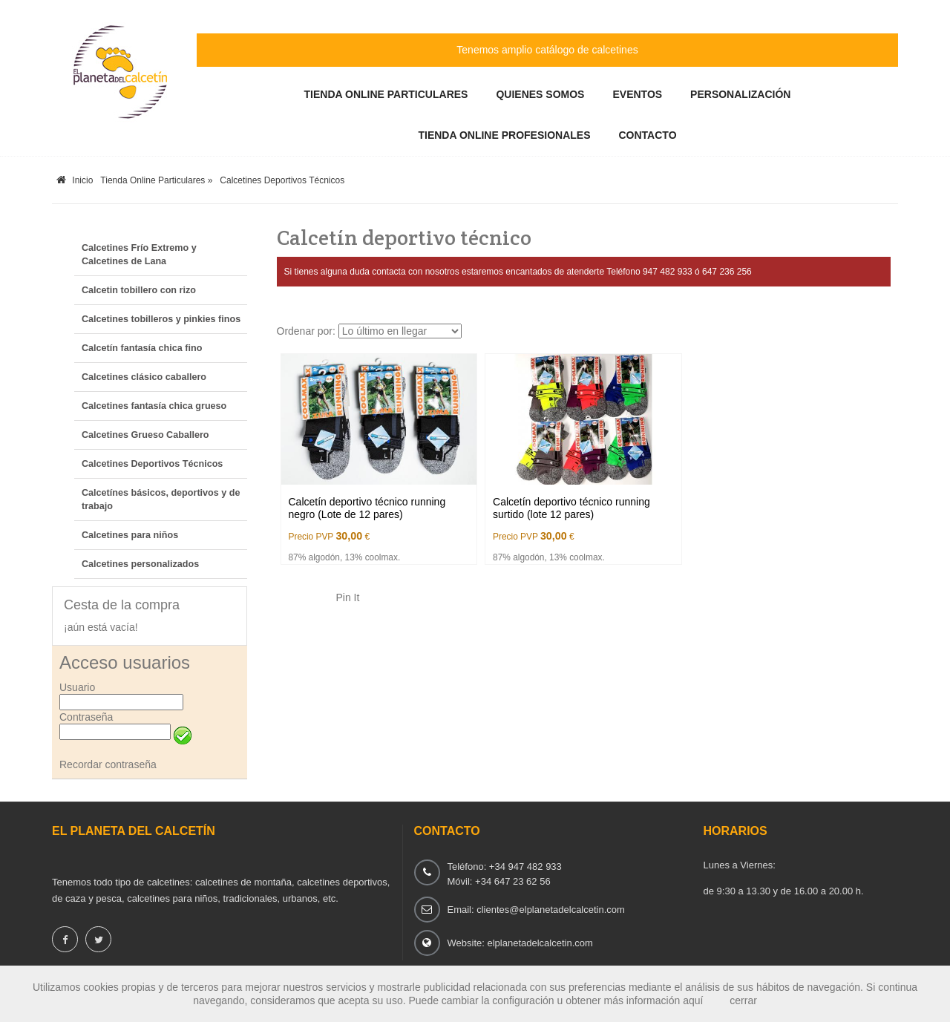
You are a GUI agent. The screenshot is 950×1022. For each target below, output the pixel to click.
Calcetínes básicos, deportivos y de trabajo (161, 499)
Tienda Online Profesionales (504, 135)
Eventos (637, 94)
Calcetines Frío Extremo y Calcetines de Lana (139, 254)
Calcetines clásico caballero (144, 377)
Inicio (74, 180)
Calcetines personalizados (140, 564)
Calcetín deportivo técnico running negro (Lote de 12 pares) (367, 508)
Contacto (648, 135)
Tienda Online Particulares (386, 94)
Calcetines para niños (130, 535)
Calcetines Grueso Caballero (145, 435)
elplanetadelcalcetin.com (539, 943)
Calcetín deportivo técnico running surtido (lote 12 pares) (571, 508)
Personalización (740, 94)
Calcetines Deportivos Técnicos (282, 180)
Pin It (348, 597)
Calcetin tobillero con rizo (139, 290)
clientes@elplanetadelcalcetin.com (550, 909)
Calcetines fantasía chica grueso (154, 406)
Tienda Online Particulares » (156, 180)
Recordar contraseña (108, 764)
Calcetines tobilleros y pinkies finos (161, 319)
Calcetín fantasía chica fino (142, 348)
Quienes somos (540, 94)
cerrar (743, 1000)
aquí (693, 1000)
